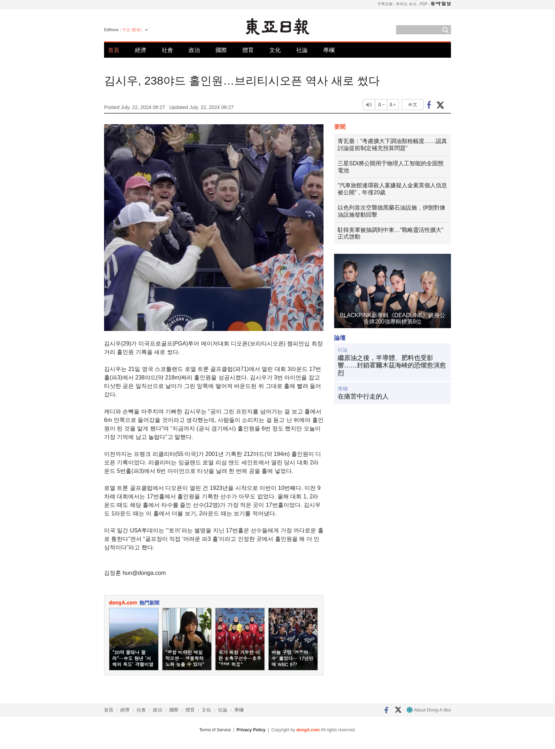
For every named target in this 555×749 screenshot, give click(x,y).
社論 (302, 50)
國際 (221, 50)
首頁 (113, 50)
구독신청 (385, 3)
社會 (167, 50)
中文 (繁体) (132, 30)
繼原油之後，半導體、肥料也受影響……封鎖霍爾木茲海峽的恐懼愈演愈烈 (392, 365)
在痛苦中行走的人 (363, 396)
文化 (275, 50)
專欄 (328, 50)
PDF (424, 3)
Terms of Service (215, 729)
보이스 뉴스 (406, 3)
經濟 (140, 50)
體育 (248, 50)
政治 (194, 50)
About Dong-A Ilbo (429, 710)
